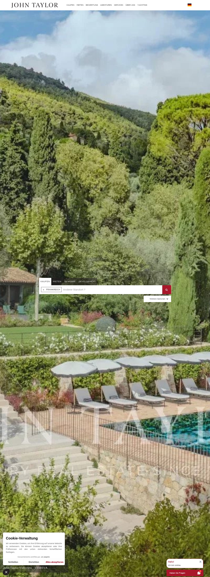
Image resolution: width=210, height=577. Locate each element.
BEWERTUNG (92, 5)
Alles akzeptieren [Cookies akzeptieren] (55, 562)
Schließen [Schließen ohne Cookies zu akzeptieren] (13, 562)
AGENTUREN (106, 5)
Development (87, 281)
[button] (6, 572)
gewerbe (70, 281)
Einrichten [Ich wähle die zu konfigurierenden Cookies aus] (34, 562)
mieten (57, 281)
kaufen (45, 281)
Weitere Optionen (157, 299)
